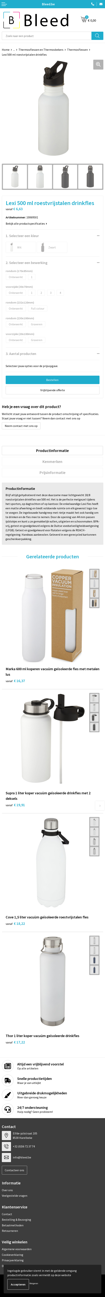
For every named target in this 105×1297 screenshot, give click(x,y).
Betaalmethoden (12, 1225)
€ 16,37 (15, 680)
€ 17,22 (15, 1042)
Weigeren (34, 1283)
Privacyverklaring (13, 1260)
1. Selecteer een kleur (22, 235)
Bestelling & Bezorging (16, 1219)
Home (6, 49)
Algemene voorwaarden (17, 1249)
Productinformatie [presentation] (52, 450)
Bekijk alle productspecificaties (26, 223)
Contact (7, 1214)
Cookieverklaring (12, 1255)
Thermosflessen (77, 49)
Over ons (7, 1190)
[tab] (52, 450)
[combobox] (47, 36)
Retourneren (10, 1231)
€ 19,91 (15, 805)
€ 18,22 (15, 923)
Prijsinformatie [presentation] (52, 472)
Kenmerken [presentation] (52, 461)
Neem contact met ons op (21, 426)
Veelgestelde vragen (14, 1195)
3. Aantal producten (21, 353)
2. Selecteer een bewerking (26, 262)
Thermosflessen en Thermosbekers (41, 49)
